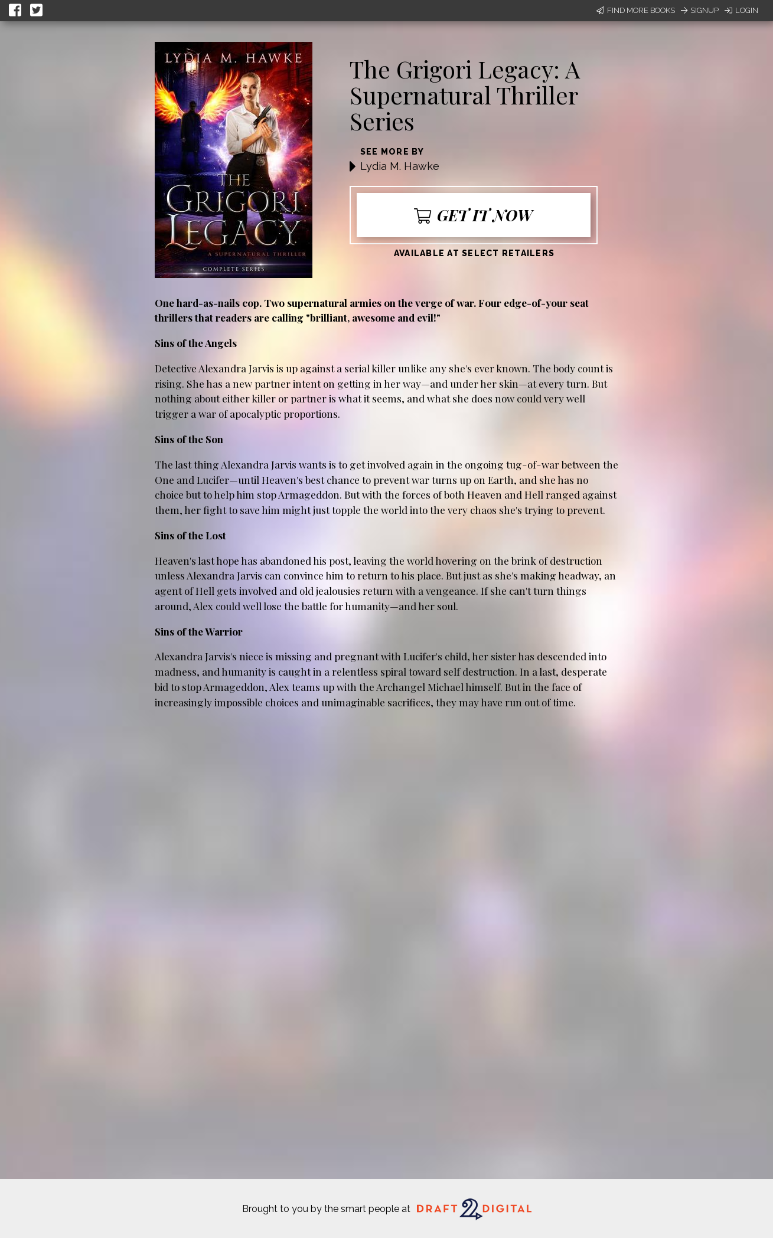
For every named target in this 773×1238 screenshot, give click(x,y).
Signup (700, 10)
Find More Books (635, 10)
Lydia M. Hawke (399, 166)
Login (741, 10)
